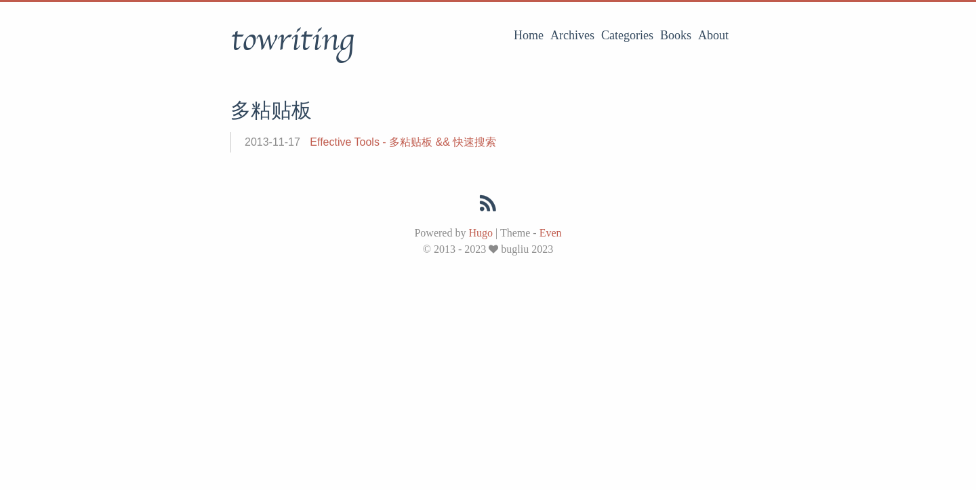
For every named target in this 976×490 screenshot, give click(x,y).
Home (529, 35)
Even (551, 233)
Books (675, 35)
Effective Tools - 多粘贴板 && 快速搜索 (403, 142)
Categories (627, 35)
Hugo (480, 233)
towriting (292, 40)
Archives (572, 35)
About (713, 35)
